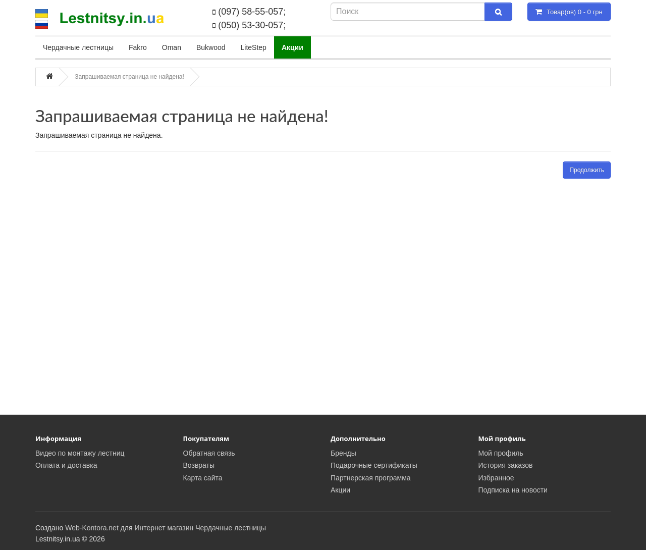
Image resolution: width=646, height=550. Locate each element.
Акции (340, 490)
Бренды (343, 453)
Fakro (138, 47)
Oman (171, 47)
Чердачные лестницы (78, 47)
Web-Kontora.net (92, 528)
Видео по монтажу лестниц (80, 453)
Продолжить (586, 170)
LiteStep (253, 47)
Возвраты (199, 465)
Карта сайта (203, 478)
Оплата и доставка (66, 465)
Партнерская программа (371, 478)
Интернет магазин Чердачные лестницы (200, 528)
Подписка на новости (513, 490)
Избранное (496, 478)
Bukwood (211, 47)
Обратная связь (209, 453)
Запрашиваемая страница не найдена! (129, 76)
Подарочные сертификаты (374, 465)
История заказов (505, 465)
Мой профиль (500, 453)
